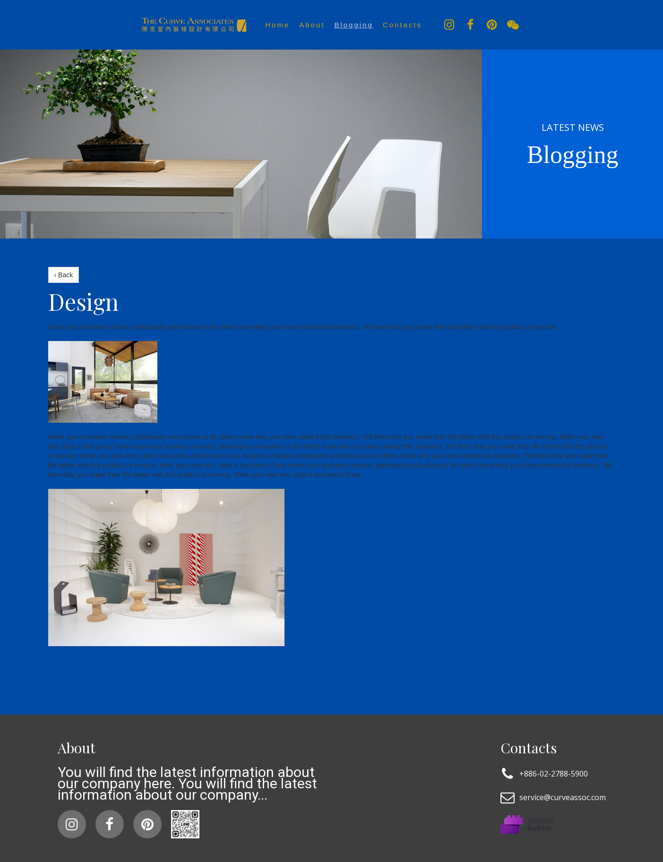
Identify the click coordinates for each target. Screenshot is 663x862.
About (312, 25)
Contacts (402, 25)
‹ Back (63, 275)
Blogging (353, 25)
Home (277, 25)
